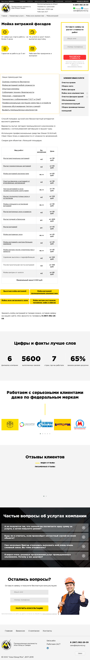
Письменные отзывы (45, 466)
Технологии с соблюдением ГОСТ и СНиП (21, 99)
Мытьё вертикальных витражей (16, 158)
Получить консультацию (29, 608)
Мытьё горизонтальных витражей (17, 166)
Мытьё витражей (10, 227)
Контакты (68, 1)
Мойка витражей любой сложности (18, 85)
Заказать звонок (83, 1)
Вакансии (50, 1)
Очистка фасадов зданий (72, 96)
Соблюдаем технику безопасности (18, 92)
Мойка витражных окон (13, 234)
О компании (59, 1)
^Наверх (80, 653)
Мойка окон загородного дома (15, 300)
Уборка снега (67, 86)
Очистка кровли (68, 82)
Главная (22, 1)
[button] (40, 434)
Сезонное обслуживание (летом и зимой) (21, 106)
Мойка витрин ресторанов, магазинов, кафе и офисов (44, 301)
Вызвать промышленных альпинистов (19, 110)
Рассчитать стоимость (74, 57)
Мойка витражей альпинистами (16, 173)
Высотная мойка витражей (14, 291)
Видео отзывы (48, 463)
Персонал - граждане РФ (13, 96)
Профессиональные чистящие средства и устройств (26, 103)
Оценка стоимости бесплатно (16, 82)
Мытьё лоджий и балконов (14, 219)
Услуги (30, 1)
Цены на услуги (40, 1)
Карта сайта (51, 640)
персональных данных (74, 66)
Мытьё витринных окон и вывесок (17, 212)
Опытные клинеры (10, 89)
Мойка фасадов (68, 89)
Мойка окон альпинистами (73, 93)
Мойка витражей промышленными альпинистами (44, 292)
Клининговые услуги (74, 78)
